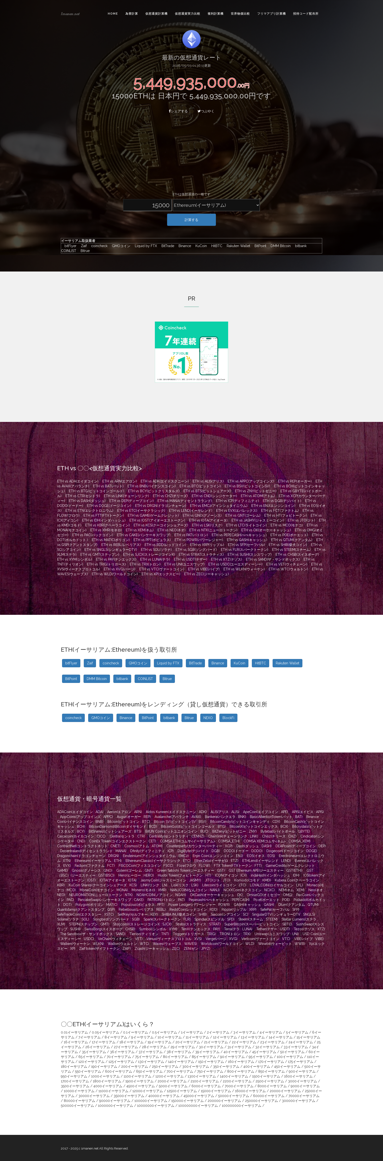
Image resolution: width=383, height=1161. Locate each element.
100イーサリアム (290, 1057)
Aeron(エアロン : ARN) (124, 812)
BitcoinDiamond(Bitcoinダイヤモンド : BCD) (123, 826)
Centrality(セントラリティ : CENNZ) (176, 836)
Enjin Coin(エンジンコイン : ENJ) (218, 856)
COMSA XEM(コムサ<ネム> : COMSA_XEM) (277, 841)
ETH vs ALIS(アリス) (208, 481)
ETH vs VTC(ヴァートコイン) (161, 569)
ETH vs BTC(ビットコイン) (200, 486)
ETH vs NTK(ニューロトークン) (213, 530)
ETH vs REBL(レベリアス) (121, 545)
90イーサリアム (232, 1057)
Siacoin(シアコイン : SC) (229, 914)
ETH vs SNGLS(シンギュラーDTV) (111, 550)
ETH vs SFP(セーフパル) (246, 545)
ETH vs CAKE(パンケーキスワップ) (143, 535)
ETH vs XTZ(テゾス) (226, 559)
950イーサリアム (74, 1076)
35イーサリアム (94, 1052)
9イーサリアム (142, 1037)
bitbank (300, 246)
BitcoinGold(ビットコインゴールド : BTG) (193, 826)
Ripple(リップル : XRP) (239, 909)
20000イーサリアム (285, 1091)
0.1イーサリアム (135, 1032)
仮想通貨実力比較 (187, 13)
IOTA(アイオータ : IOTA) (118, 880)
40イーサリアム (235, 1052)
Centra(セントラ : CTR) (127, 836)
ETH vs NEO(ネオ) (171, 530)
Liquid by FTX (144, 246)
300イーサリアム (195, 1066)
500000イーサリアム (77, 1106)
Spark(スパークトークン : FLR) (167, 919)
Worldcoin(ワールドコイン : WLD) (227, 944)
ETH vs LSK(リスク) (207, 525)
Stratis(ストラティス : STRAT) (198, 924)
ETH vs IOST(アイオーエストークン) (157, 520)
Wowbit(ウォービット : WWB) (281, 944)
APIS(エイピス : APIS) (308, 812)
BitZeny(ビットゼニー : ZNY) (234, 831)
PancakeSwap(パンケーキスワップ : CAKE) (111, 900)
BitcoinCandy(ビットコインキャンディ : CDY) (245, 822)
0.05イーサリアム (105, 1032)
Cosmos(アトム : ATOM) (143, 846)
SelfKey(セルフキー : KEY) (138, 914)
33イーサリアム (296, 1047)
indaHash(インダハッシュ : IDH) (275, 875)
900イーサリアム (302, 1071)
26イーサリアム (97, 1047)
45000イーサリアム (198, 1096)
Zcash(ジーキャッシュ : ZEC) (157, 949)
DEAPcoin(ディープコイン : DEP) (301, 846)
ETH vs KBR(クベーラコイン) (107, 525)
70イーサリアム (119, 1057)
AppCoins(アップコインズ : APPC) (86, 817)
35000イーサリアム (129, 1096)
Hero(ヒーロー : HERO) (136, 875)
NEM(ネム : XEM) (292, 890)
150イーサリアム (211, 1062)
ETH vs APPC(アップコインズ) (251, 481)
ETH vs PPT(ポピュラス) (152, 540)
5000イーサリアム (173, 1086)
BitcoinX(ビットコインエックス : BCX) (259, 826)
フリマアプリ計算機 (271, 13)
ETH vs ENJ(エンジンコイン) (273, 506)
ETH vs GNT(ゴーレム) (242, 515)
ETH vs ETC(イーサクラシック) (141, 511)
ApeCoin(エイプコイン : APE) (265, 812)
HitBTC (215, 246)
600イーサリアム (118, 1071)
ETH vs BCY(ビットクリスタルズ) (154, 491)
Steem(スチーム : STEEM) (258, 919)
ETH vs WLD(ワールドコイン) (115, 574)
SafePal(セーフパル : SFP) (279, 909)
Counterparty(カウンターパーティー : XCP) (199, 846)
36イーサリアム (122, 1052)
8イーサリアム (116, 1037)
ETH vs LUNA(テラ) (155, 559)
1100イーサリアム (137, 1076)
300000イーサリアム (298, 1101)
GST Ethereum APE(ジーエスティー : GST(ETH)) (266, 870)
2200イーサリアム (237, 1081)
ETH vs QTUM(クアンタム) (291, 540)
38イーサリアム (179, 1052)
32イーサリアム (267, 1047)
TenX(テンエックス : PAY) (200, 929)
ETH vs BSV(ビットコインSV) (247, 486)
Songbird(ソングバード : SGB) (116, 919)
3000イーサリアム (302, 1081)
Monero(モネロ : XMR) (149, 890)
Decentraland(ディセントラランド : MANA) (93, 851)
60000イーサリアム (269, 1096)
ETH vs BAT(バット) (108, 486)
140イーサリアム (181, 1062)
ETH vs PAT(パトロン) (191, 535)
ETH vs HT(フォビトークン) (285, 515)
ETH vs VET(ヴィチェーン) (286, 564)
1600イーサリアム (298, 1076)
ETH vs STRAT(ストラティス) (201, 554)
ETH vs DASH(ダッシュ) (87, 501)
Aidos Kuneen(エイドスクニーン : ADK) (176, 812)
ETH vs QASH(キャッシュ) (247, 540)
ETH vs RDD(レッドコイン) (165, 545)
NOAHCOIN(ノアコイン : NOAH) (161, 895)
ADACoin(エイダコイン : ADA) (80, 812)
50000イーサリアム (233, 1096)
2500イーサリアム (269, 1081)
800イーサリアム (240, 1071)
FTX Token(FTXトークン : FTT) (238, 866)
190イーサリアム (104, 1066)
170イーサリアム (271, 1062)
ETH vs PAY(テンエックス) (116, 559)
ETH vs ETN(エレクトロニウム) (89, 511)
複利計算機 (215, 13)
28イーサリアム (154, 1047)
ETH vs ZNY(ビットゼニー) (256, 491)
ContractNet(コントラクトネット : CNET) (88, 846)
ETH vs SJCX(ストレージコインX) (149, 554)
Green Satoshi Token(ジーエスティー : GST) (191, 870)
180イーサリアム (74, 1066)
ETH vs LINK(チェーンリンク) (126, 496)
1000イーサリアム (105, 1076)
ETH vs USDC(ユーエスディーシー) (235, 564)
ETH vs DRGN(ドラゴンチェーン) (160, 506)
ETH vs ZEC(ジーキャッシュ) (206, 574)
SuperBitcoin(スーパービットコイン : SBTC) (258, 924)
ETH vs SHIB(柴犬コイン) (288, 545)
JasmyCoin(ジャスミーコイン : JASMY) (170, 880)
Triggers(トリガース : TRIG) (194, 934)
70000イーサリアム (303, 1096)
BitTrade (166, 246)
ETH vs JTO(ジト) (301, 520)
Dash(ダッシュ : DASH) (254, 846)
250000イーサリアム (261, 1101)
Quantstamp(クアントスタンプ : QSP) (86, 909)
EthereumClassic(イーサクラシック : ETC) (158, 861)
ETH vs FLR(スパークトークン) (244, 550)
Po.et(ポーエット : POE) (272, 900)
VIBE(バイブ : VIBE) (309, 939)
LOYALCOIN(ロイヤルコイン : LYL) (276, 885)
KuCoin (200, 246)
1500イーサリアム (266, 1076)
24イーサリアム (300, 1042)
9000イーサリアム (305, 1086)
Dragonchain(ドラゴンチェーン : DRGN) (88, 856)
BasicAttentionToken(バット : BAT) (276, 817)
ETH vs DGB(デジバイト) (282, 501)
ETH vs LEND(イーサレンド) (190, 511)
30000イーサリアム (94, 1096)
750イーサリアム (210, 1071)
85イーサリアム (204, 1057)
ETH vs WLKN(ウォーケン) (244, 569)
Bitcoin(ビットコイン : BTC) (128, 822)
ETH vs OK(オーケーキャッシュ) (266, 530)
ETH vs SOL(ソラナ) (156, 550)
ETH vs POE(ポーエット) (289, 535)
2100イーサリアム (205, 1081)
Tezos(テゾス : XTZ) (309, 929)
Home (113, 13)
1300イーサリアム (202, 1076)
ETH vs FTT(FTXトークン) (104, 515)
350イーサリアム (226, 1066)
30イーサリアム (211, 1047)
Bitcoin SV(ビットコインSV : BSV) (180, 822)
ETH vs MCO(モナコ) (287, 525)
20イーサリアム (187, 1042)
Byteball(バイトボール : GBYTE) (285, 831)
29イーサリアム (182, 1047)
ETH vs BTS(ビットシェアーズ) (207, 491)
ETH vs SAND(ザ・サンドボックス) (273, 559)
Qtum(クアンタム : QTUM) (298, 905)
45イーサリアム (264, 1052)
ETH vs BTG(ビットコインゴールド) (96, 491)
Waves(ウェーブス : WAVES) (175, 944)
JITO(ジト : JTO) (217, 880)
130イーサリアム (151, 1062)
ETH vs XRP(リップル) (207, 545)
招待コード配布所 (306, 13)
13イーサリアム (253, 1037)
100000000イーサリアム (198, 1106)
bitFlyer (69, 246)
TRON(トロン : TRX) (235, 934)
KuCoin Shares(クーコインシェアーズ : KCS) (103, 885)
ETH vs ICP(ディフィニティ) (237, 501)
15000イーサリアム (216, 1091)
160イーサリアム (241, 1062)
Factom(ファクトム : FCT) (95, 866)
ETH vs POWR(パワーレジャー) (199, 540)
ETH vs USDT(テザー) (190, 559)
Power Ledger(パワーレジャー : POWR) (199, 905)
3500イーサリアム (75, 1086)
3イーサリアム (244, 1032)
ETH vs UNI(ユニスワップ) (184, 564)
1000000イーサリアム (115, 1106)
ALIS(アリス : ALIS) (225, 812)
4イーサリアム (271, 1032)
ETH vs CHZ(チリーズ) (170, 496)
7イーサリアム (89, 1037)
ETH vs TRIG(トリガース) (106, 564)
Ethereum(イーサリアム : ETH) (98, 861)
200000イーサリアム (224, 1101)
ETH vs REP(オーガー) (295, 481)
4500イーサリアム (140, 1086)
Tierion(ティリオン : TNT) (149, 934)
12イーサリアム (225, 1037)
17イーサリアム (104, 1042)
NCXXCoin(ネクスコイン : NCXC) (249, 890)
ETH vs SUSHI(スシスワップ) (250, 554)
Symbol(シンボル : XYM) (158, 929)
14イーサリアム (281, 1037)
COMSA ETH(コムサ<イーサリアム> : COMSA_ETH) (200, 841)
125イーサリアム (121, 1062)
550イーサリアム (88, 1071)
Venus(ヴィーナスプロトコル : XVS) (174, 939)
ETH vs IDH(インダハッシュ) (104, 520)
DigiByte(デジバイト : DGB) (199, 851)
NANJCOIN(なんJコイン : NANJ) (195, 890)
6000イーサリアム (206, 1086)
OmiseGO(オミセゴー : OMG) (269, 895)
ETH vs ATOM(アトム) (258, 496)
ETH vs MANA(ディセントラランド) (185, 501)
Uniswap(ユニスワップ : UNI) (277, 934)
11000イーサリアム (113, 1091)
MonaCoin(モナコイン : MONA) (104, 890)
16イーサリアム (76, 1042)
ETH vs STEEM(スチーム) (291, 550)
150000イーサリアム (187, 1101)
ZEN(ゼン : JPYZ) (197, 949)
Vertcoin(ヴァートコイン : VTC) (265, 939)
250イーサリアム (165, 1066)
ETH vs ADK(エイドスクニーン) (165, 481)
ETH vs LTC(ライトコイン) (246, 525)
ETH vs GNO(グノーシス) (202, 515)
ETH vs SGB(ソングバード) (196, 550)
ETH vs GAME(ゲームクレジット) (153, 515)
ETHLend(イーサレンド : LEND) (266, 861)
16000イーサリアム (250, 1091)
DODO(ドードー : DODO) (243, 851)
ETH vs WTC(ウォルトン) (288, 569)
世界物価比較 (240, 13)
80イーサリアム (175, 1057)
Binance (183, 246)
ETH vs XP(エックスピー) (161, 574)
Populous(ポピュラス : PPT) (142, 905)
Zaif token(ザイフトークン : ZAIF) (105, 949)
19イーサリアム (159, 1042)
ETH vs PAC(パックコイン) (92, 535)
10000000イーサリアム (155, 1106)
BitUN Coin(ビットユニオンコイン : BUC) (176, 831)
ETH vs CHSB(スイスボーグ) (297, 554)
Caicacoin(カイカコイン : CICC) (81, 836)
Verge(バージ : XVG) (221, 939)
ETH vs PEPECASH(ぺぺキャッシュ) (239, 535)
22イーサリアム (244, 1042)
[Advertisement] (191, 155)
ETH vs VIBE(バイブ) (204, 569)
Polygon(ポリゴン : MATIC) (96, 905)
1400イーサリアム (234, 1076)
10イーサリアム (170, 1037)
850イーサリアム (271, 1071)
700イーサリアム (180, 1071)
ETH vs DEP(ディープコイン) (131, 501)
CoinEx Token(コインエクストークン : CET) (122, 841)
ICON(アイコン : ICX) (231, 875)
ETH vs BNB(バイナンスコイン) (152, 486)
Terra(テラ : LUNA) (238, 929)
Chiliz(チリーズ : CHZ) (279, 836)
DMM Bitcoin (279, 246)
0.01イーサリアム (74, 1032)
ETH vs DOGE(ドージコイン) (109, 506)
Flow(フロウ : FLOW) (193, 866)
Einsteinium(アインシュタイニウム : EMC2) (156, 856)
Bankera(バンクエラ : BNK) (225, 817)
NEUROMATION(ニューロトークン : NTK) (101, 895)
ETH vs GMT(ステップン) (99, 554)
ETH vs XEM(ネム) (140, 530)
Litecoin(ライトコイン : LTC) (224, 885)
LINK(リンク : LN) (154, 885)
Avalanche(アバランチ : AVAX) (178, 817)
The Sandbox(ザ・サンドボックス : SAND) (93, 934)
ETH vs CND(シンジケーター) (214, 496)
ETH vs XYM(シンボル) (74, 559)
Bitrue (83, 251)
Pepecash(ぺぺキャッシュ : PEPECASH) (219, 900)
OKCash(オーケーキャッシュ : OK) (216, 895)
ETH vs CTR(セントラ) (82, 496)
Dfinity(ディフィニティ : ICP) (152, 851)
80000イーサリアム (79, 1101)
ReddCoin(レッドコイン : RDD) (194, 909)
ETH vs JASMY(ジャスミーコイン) (258, 520)
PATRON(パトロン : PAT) (166, 900)
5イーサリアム (297, 1032)
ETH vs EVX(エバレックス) (236, 511)
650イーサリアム (149, 1071)
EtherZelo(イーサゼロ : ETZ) (216, 861)
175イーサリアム (300, 1062)
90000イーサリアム (114, 1101)
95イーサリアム (261, 1057)
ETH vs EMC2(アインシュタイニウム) (218, 506)
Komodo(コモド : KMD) (252, 880)
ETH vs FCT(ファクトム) (280, 511)
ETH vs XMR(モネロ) (106, 530)
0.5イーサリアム (164, 1032)
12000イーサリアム (147, 1091)
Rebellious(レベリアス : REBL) (142, 909)
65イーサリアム (90, 1057)
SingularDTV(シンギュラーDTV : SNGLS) (283, 914)
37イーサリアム (150, 1052)
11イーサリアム (197, 1037)
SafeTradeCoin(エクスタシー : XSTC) (85, 914)
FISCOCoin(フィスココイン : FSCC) (146, 866)
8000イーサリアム (272, 1086)
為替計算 (131, 13)
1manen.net (70, 13)
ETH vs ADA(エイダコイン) (77, 481)
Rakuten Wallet (237, 246)
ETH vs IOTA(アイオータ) (208, 520)
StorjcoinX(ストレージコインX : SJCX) (142, 924)
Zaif (82, 246)
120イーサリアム (91, 1062)
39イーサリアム (207, 1052)
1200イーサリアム (169, 1076)
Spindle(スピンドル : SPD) (214, 919)
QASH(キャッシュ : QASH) (254, 905)
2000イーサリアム (172, 1081)
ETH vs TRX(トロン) (145, 564)
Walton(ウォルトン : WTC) (128, 944)
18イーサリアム (131, 1042)
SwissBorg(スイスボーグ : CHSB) (110, 929)
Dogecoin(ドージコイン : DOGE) (291, 851)
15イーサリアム (308, 1037)
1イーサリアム (192, 1032)
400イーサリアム (256, 1066)
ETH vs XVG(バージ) (119, 569)
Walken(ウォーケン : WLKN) (82, 944)
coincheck (98, 246)
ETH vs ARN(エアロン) (119, 481)
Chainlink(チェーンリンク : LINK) (233, 836)
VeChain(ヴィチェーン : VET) (120, 939)
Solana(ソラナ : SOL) (73, 919)
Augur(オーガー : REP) (134, 817)
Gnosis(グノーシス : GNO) (92, 870)
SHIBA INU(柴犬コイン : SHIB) (184, 914)
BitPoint (259, 246)
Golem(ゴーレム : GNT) (134, 870)
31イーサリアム (239, 1047)
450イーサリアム (287, 1066)
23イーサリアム (272, 1042)
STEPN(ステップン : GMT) (89, 924)
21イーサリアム (216, 1042)
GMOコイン (119, 246)
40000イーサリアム (164, 1096)
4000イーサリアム (107, 1086)
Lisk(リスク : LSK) (184, 885)
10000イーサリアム (79, 1091)
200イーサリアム (134, 1066)
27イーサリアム (126, 1047)
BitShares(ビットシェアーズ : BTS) (115, 831)
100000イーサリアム (150, 1101)
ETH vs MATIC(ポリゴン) (111, 540)
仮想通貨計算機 (156, 13)
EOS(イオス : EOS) (261, 856)
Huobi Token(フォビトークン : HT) (184, 875)
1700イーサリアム (75, 1081)
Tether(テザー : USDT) (273, 929)
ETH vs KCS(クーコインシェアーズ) (161, 525)
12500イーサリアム (182, 1091)
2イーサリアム (218, 1032)
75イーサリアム (147, 1057)
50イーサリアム (292, 1052)
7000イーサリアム (239, 1086)
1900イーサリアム (139, 1081)
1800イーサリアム (107, 1081)
